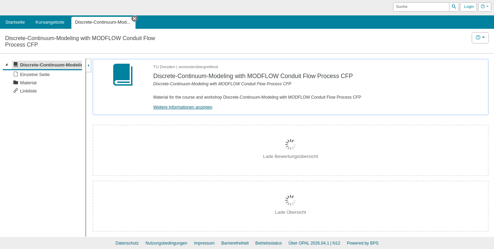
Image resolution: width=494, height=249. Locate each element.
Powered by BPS (362, 243)
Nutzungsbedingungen (166, 243)
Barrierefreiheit (235, 243)
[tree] (42, 78)
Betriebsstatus (268, 243)
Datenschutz (127, 243)
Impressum (204, 243)
